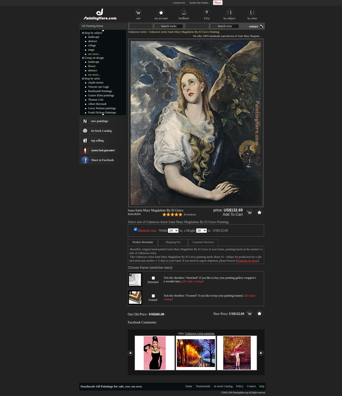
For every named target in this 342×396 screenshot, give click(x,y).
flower (91, 66)
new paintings (99, 121)
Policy (239, 386)
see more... (94, 54)
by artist (252, 18)
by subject (229, 18)
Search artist (225, 26)
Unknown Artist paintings (199, 333)
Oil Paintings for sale (110, 386)
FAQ (206, 18)
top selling (97, 140)
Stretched (152, 282)
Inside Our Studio (199, 2)
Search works (169, 26)
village (92, 45)
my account (161, 18)
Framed (153, 300)
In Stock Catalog (101, 130)
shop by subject (93, 32)
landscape (93, 37)
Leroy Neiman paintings (102, 108)
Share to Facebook (102, 160)
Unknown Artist (137, 32)
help (261, 386)
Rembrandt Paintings (100, 91)
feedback (184, 18)
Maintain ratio (147, 230)
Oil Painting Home (92, 26)
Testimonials (203, 386)
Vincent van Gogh (98, 86)
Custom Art (179, 2)
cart (138, 18)
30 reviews (190, 214)
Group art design (94, 57)
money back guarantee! (103, 150)
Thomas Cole (95, 99)
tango (91, 49)
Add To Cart (233, 214)
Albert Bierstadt (97, 104)
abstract (92, 41)
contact (253, 26)
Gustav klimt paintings (101, 95)
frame (189, 386)
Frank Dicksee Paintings (102, 112)
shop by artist (92, 78)
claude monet (95, 82)
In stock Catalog (223, 386)
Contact (251, 386)
